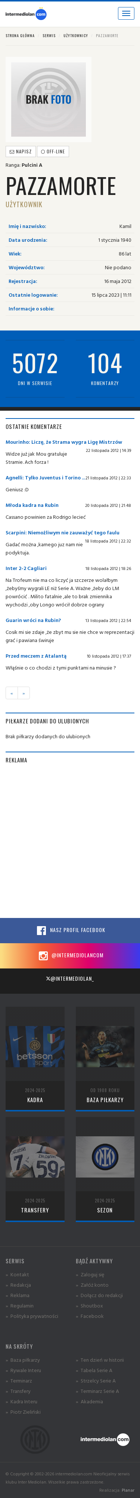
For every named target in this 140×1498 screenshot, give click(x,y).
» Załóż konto (92, 1285)
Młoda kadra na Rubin (32, 505)
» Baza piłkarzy (23, 1360)
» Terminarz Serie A (97, 1391)
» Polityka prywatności (32, 1316)
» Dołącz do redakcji (99, 1295)
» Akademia (89, 1401)
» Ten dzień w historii (100, 1360)
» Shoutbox (89, 1305)
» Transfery (18, 1391)
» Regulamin (20, 1305)
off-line (53, 151)
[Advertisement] (70, 841)
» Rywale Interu (23, 1370)
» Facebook (90, 1316)
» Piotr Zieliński (23, 1412)
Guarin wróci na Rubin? (33, 620)
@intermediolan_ (70, 978)
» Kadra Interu (21, 1401)
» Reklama (17, 1295)
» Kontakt (17, 1274)
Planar (128, 1490)
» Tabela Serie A (94, 1370)
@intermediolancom (70, 956)
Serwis (49, 35)
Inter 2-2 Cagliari (26, 568)
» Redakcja (18, 1285)
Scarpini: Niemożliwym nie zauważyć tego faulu (62, 532)
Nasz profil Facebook (70, 930)
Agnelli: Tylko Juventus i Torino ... (45, 477)
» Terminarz (19, 1380)
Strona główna (20, 35)
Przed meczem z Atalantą (36, 656)
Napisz (21, 151)
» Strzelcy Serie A (96, 1380)
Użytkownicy (75, 35)
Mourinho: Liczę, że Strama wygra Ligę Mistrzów (64, 442)
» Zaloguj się (90, 1274)
